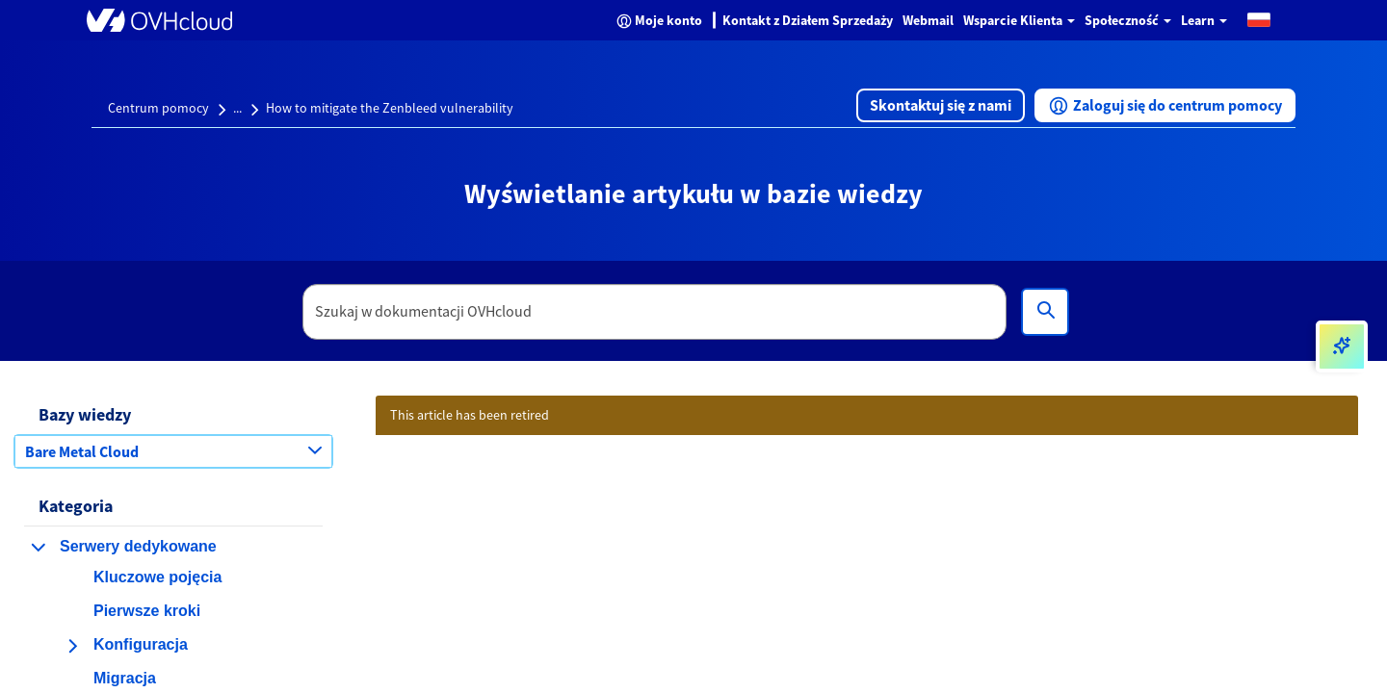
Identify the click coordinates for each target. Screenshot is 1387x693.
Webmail (928, 20)
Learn (1204, 20)
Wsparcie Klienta (1019, 20)
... (237, 107)
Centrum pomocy (158, 107)
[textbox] (655, 312)
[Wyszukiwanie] (1045, 312)
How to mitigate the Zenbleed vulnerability (389, 107)
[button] (1259, 19)
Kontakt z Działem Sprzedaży (807, 20)
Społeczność (1128, 20)
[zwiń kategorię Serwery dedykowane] (38, 546)
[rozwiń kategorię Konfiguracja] (72, 645)
